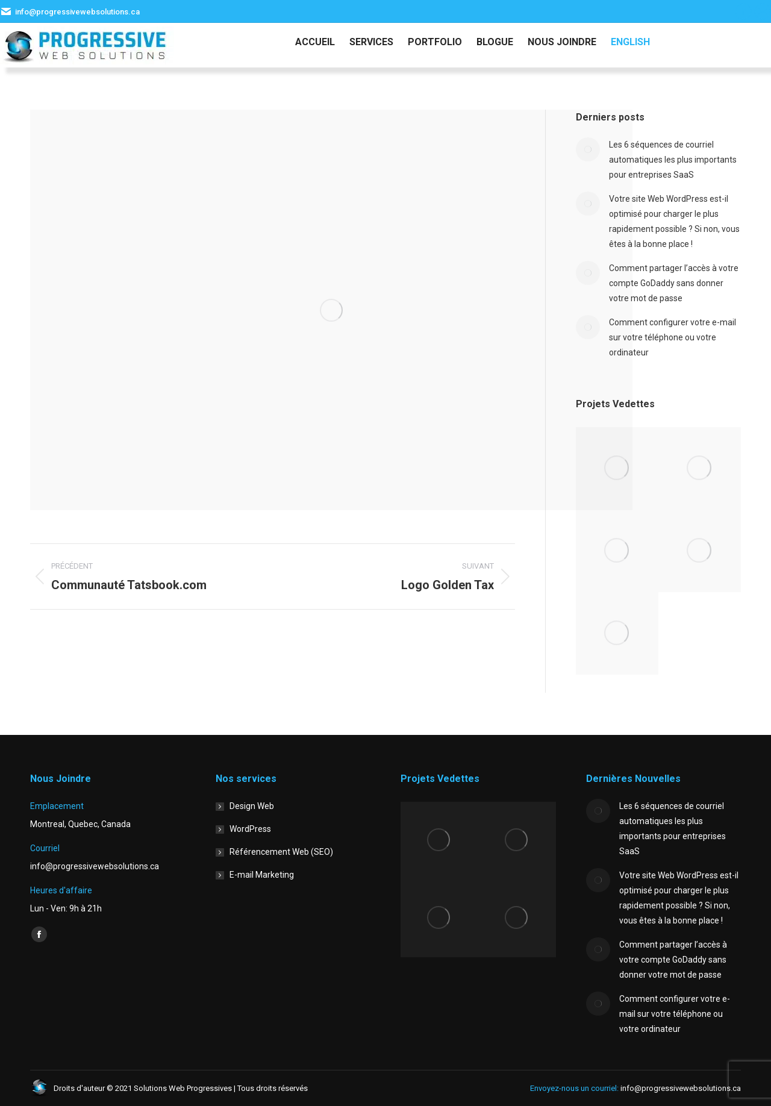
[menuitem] (630, 42)
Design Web (251, 806)
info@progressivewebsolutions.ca (77, 11)
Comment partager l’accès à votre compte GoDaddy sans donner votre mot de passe (673, 283)
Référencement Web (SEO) (281, 852)
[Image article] (588, 149)
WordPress (250, 829)
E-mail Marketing (261, 874)
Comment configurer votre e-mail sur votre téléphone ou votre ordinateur (672, 337)
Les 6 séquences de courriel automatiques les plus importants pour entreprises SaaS (673, 160)
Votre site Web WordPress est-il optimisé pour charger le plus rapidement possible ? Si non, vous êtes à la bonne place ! (674, 221)
